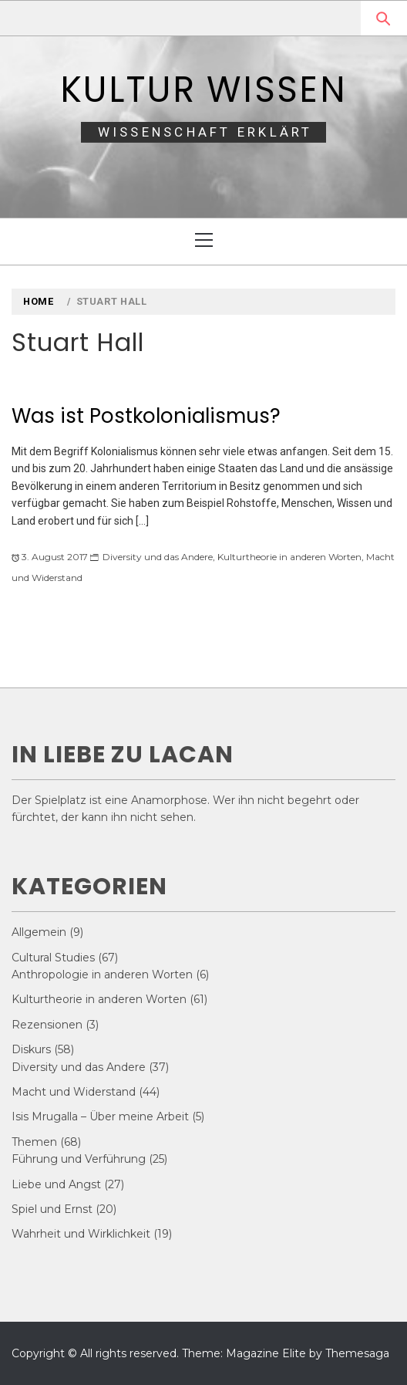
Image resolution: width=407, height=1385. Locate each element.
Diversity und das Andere (158, 556)
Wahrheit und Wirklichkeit (81, 1234)
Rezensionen (47, 1025)
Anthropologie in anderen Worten (102, 974)
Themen (34, 1142)
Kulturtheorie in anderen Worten (289, 556)
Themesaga (357, 1353)
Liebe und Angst (56, 1184)
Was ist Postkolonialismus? (146, 416)
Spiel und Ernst (52, 1209)
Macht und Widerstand (74, 1092)
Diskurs (31, 1049)
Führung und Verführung (79, 1159)
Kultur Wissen (203, 89)
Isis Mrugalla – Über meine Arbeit (100, 1116)
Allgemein (39, 932)
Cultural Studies (53, 957)
